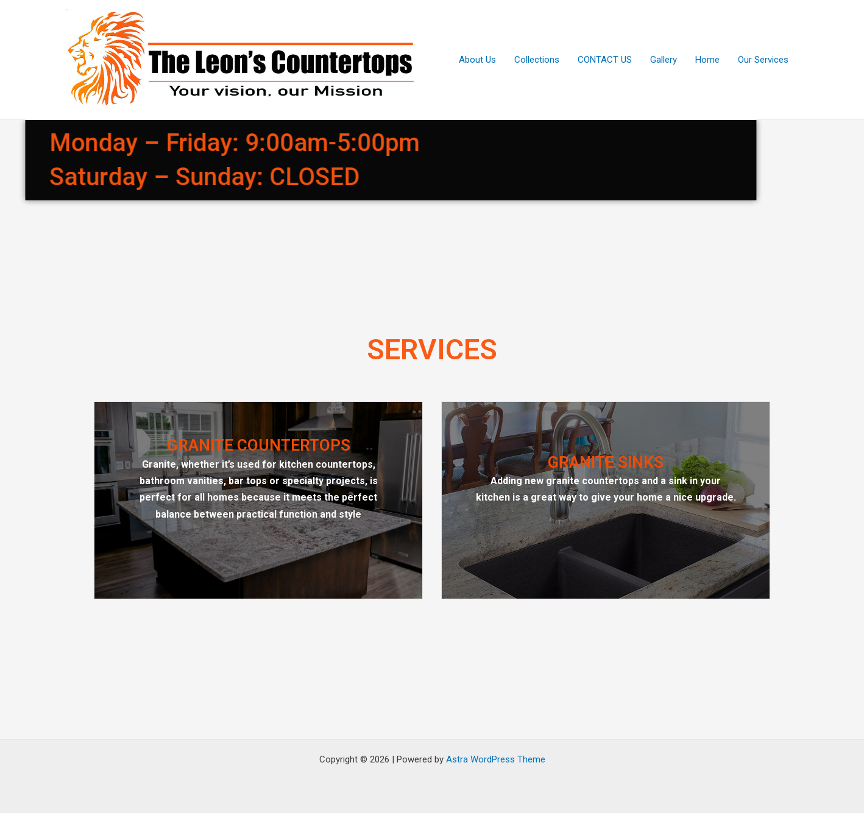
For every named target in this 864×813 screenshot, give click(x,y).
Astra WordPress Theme (495, 759)
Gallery (663, 59)
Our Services (763, 59)
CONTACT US (605, 59)
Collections (536, 59)
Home (707, 59)
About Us (477, 59)
